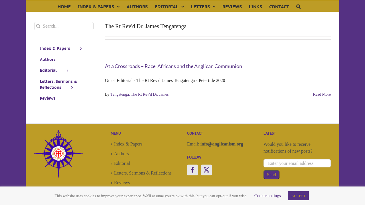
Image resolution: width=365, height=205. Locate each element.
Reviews (122, 182)
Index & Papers (128, 144)
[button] (323, 6)
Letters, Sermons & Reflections (143, 173)
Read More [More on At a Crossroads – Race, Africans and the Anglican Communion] (322, 94)
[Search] (38, 26)
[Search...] (64, 26)
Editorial (122, 163)
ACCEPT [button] (298, 196)
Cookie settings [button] (267, 195)
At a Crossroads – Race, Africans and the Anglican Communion (173, 66)
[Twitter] (206, 170)
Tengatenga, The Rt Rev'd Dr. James (140, 94)
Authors (121, 153)
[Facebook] (192, 170)
